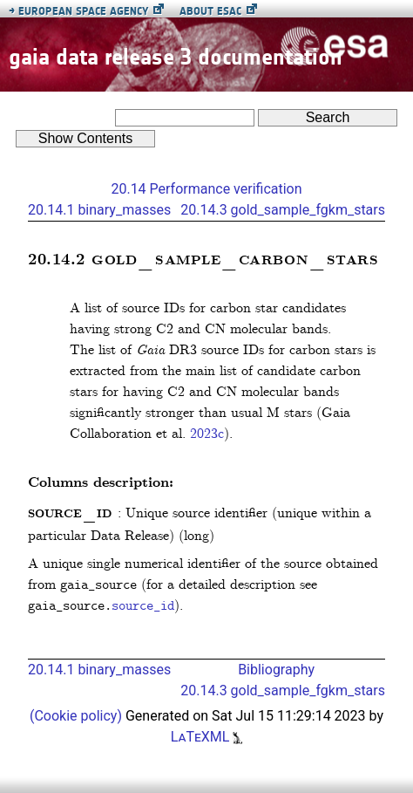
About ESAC (210, 10)
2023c (207, 434)
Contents (85, 138)
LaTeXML (207, 736)
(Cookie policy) (77, 716)
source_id (143, 606)
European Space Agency (78, 10)
